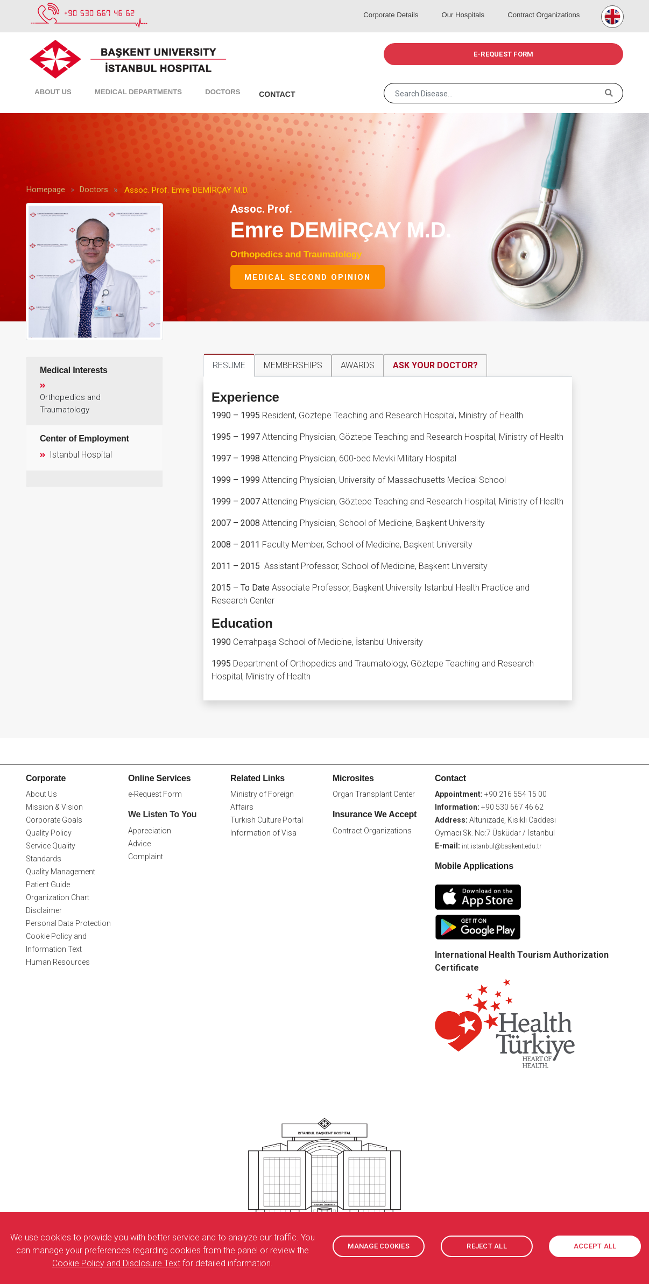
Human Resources (58, 962)
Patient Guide (48, 884)
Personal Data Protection (68, 923)
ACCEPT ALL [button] (595, 1246)
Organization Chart (57, 897)
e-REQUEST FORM (504, 54)
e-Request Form (155, 794)
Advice (139, 843)
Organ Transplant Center (374, 794)
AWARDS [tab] (358, 365)
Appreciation (149, 830)
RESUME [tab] (229, 365)
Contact (247, 80)
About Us (47, 80)
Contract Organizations (544, 5)
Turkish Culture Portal (266, 820)
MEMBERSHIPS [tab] (293, 365)
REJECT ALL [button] (487, 1246)
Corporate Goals (54, 820)
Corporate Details (405, 5)
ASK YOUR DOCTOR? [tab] (435, 365)
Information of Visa (263, 833)
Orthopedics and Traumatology (296, 254)
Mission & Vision (54, 807)
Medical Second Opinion (307, 277)
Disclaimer (44, 910)
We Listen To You (162, 814)
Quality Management (60, 871)
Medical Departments (120, 80)
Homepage (45, 189)
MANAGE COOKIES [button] (379, 1246)
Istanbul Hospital (74, 454)
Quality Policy (49, 833)
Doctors (198, 80)
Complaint (145, 856)
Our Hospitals (470, 5)
